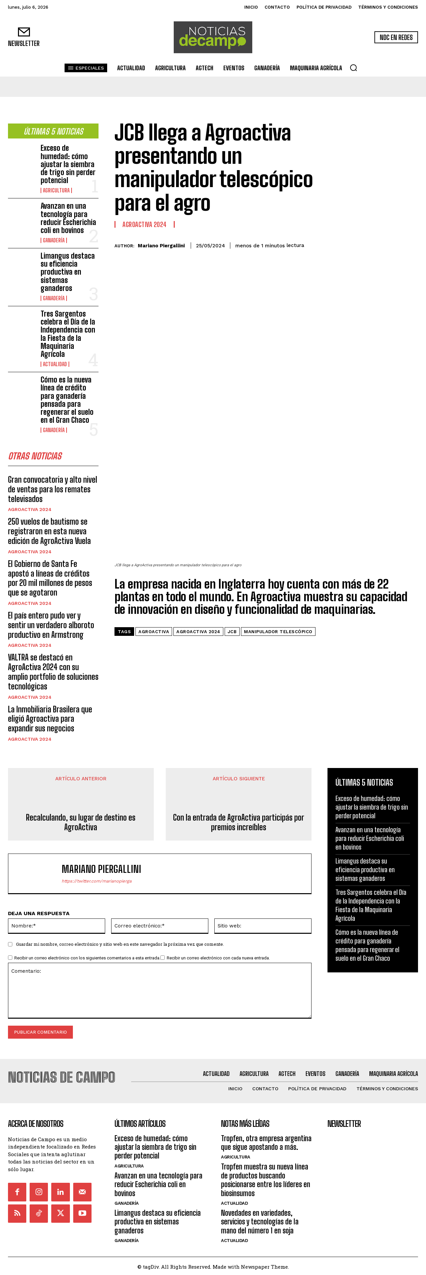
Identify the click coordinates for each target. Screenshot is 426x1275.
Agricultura (56, 190)
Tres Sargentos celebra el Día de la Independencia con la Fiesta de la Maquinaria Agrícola (68, 334)
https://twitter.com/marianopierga (96, 883)
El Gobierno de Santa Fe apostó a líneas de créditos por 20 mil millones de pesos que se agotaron (50, 580)
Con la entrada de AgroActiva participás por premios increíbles (238, 824)
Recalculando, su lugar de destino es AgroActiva (80, 824)
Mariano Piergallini (161, 246)
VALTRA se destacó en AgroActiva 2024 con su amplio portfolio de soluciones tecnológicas (53, 674)
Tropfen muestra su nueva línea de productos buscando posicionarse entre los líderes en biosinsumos (265, 1178)
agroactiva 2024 (198, 530)
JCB (232, 530)
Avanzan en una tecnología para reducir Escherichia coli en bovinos (68, 218)
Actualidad (55, 364)
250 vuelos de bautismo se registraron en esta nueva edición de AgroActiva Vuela (49, 533)
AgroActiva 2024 (30, 511)
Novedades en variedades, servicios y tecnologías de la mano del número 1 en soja (260, 1220)
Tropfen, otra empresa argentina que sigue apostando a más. (266, 1141)
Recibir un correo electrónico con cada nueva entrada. (218, 960)
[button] (353, 68)
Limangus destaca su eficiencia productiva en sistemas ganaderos (68, 272)
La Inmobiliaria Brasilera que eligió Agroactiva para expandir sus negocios (50, 720)
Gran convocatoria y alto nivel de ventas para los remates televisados (52, 491)
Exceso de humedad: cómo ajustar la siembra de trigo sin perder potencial (68, 164)
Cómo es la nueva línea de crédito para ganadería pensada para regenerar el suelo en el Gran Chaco (67, 399)
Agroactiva (153, 530)
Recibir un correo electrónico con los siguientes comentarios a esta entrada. (87, 960)
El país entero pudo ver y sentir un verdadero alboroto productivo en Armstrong (51, 627)
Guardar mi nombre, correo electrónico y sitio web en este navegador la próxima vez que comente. (120, 947)
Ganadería (54, 240)
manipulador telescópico (278, 530)
